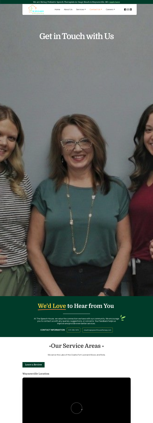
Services (80, 9)
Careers (109, 9)
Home (57, 9)
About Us (68, 9)
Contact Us (95, 9)
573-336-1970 (73, 330)
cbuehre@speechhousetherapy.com (97, 330)
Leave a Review (33, 364)
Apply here (114, 2)
